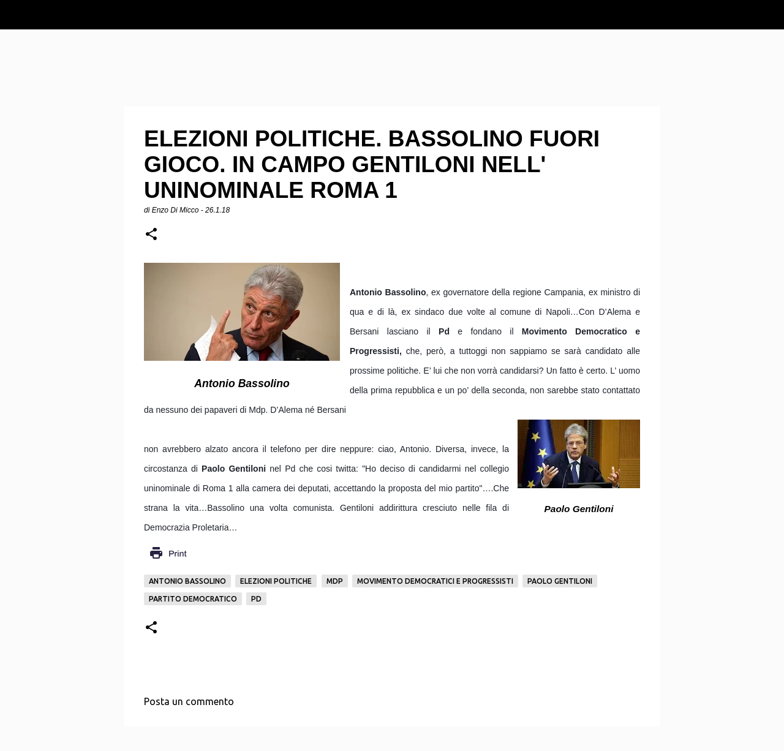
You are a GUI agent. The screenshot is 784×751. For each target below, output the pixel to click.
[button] (151, 235)
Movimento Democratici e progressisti (435, 581)
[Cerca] (767, 14)
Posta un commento (189, 701)
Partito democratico (193, 599)
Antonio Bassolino (187, 581)
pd (256, 599)
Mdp (334, 581)
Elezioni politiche (276, 581)
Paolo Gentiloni (559, 581)
